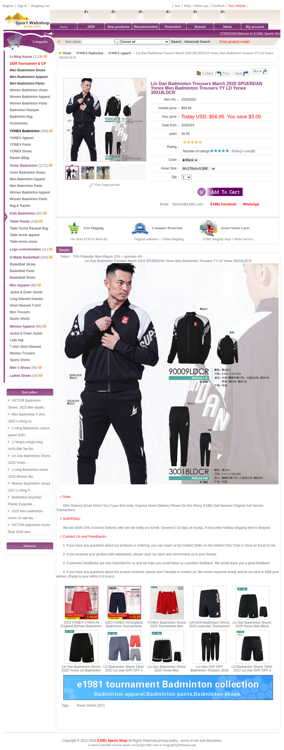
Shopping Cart (40, 6)
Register (8, 6)
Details (64, 250)
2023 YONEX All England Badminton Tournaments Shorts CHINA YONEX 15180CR (124, 628)
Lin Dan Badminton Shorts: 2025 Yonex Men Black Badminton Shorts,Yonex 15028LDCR (252, 628)
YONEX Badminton (89, 53)
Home (64, 27)
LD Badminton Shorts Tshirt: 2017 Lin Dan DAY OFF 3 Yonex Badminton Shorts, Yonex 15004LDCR (252, 672)
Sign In (22, 6)
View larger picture (104, 185)
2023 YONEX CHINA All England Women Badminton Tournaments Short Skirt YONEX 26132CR (81, 628)
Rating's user (241, 151)
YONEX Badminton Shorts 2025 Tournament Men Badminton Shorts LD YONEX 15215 (166, 628)
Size (177, 6)
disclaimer (213, 741)
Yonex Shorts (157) (90, 705)
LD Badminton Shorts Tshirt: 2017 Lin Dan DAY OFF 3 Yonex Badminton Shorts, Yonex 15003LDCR (123, 672)
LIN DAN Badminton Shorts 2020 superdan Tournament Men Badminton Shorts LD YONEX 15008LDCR (209, 628)
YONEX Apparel (119, 53)
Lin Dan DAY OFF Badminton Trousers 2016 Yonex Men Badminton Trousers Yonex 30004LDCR (209, 672)
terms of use (190, 741)
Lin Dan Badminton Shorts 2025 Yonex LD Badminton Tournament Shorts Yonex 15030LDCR (81, 672)
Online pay (201, 6)
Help (187, 6)
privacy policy (168, 741)
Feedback (219, 6)
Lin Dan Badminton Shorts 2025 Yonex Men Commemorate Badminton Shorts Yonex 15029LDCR (167, 672)
